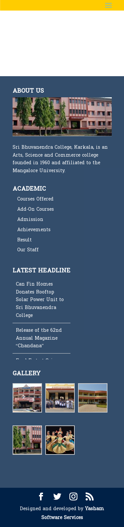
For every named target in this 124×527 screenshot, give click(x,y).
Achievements (34, 230)
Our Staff (28, 250)
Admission (30, 219)
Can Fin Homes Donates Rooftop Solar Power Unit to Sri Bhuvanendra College (40, 300)
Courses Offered (35, 199)
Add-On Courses (35, 209)
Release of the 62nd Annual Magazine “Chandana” (39, 338)
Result (24, 240)
